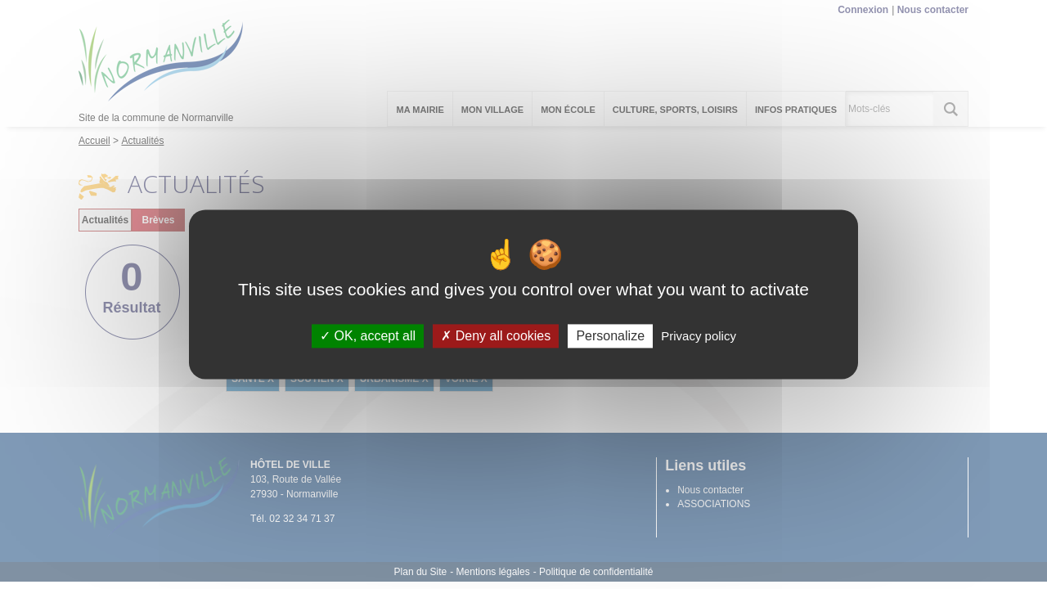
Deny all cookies (495, 336)
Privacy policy (698, 336)
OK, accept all (368, 336)
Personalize (610, 336)
